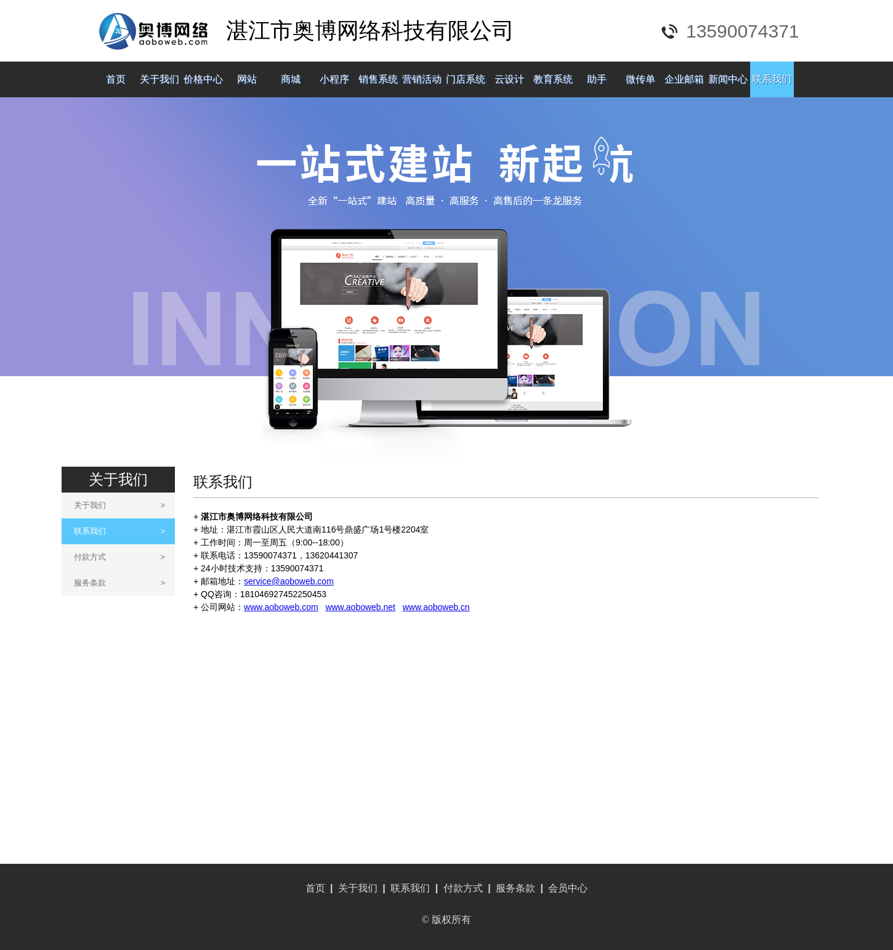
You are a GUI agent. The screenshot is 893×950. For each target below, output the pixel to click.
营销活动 (422, 79)
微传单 (640, 79)
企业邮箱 (684, 79)
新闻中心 (728, 79)
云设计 (509, 79)
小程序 (334, 79)
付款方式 (119, 557)
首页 (116, 79)
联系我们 (771, 79)
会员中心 (568, 888)
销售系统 (378, 79)
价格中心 (203, 79)
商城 (291, 79)
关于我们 (159, 79)
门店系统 (465, 79)
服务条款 (119, 582)
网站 (247, 79)
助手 (597, 79)
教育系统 (553, 79)
